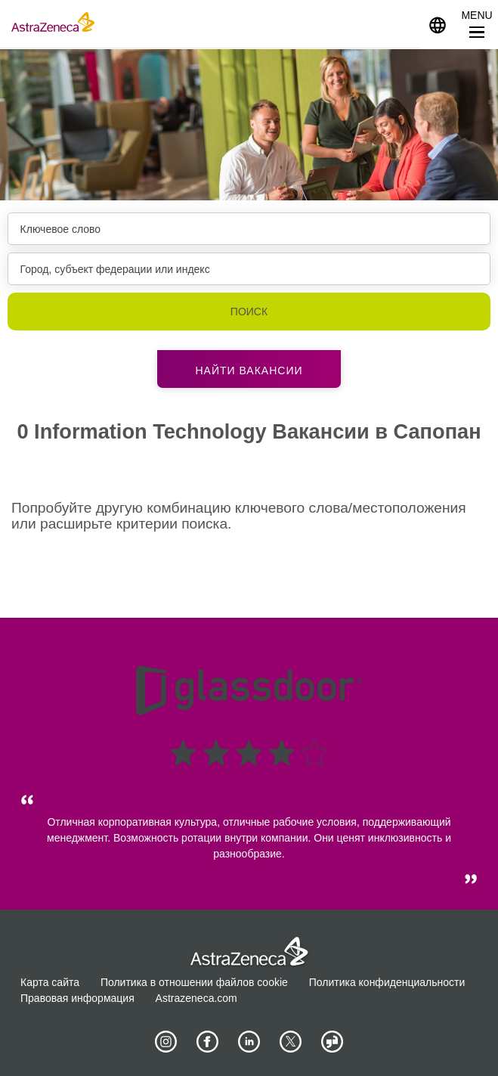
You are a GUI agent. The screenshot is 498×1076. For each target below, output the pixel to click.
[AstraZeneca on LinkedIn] (249, 1042)
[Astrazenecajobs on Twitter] (291, 1042)
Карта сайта (49, 982)
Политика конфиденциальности (387, 982)
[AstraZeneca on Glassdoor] (332, 1042)
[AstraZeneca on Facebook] (207, 1042)
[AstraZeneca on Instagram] (166, 1042)
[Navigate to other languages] (437, 24)
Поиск (249, 311)
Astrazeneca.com (196, 998)
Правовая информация (77, 998)
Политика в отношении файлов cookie (194, 982)
